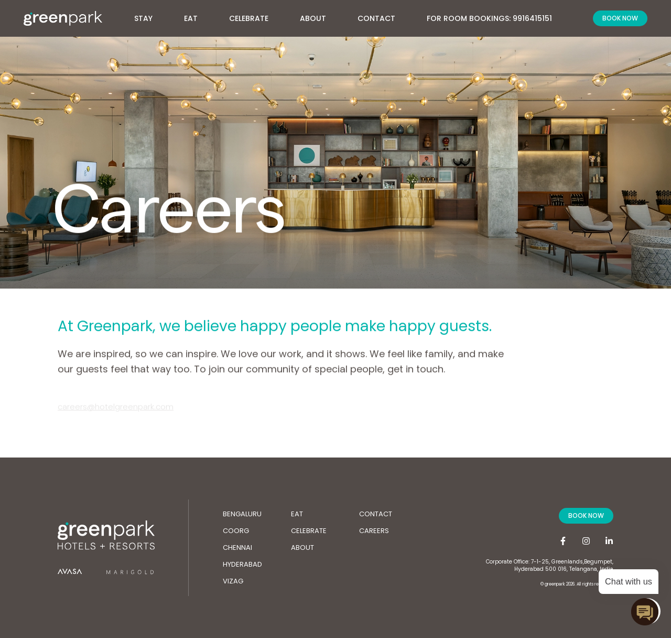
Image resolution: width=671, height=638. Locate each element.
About (318, 16)
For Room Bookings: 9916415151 (489, 18)
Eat (191, 18)
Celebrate (248, 18)
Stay (148, 16)
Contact (376, 18)
